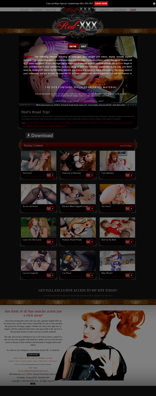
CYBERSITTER (60, 101)
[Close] (154, 3)
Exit (83, 46)
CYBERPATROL (89, 101)
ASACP (101, 101)
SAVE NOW (111, 3)
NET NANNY (74, 101)
